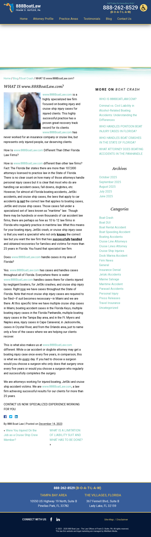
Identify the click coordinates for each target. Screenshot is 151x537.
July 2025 (105, 191)
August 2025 (107, 186)
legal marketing (83, 531)
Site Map (109, 519)
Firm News (106, 260)
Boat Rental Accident (112, 227)
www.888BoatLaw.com (57, 94)
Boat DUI (105, 222)
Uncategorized (108, 308)
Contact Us (124, 19)
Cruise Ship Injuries (111, 251)
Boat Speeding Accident (114, 232)
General (104, 265)
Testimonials (92, 19)
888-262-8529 (77, 488)
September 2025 (110, 182)
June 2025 (106, 196)
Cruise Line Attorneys (113, 241)
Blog (109, 19)
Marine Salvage (109, 279)
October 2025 (108, 177)
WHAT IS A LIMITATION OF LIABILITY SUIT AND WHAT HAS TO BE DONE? (66, 435)
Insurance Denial (110, 270)
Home (24, 19)
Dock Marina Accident (113, 255)
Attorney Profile (43, 19)
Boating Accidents (111, 237)
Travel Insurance (109, 303)
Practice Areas (68, 19)
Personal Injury (108, 293)
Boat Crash (26, 78)
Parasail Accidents (111, 289)
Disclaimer (122, 519)
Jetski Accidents (110, 274)
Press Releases (109, 298)
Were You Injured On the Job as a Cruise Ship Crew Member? (21, 435)
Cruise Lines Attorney (113, 246)
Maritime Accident (111, 284)
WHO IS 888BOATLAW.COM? (118, 99)
